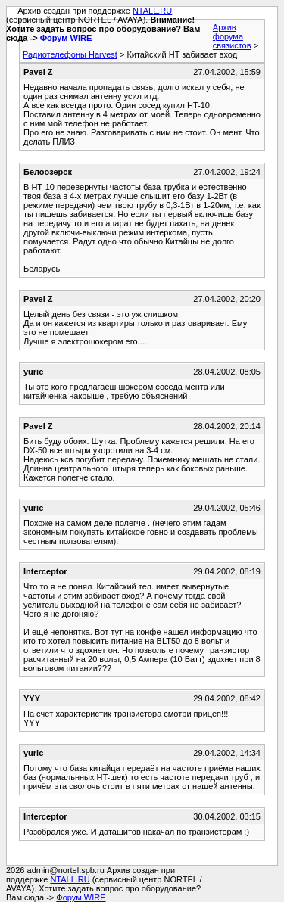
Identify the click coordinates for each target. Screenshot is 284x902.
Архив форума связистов (232, 36)
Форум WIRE (66, 37)
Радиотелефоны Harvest (70, 54)
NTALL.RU (152, 10)
